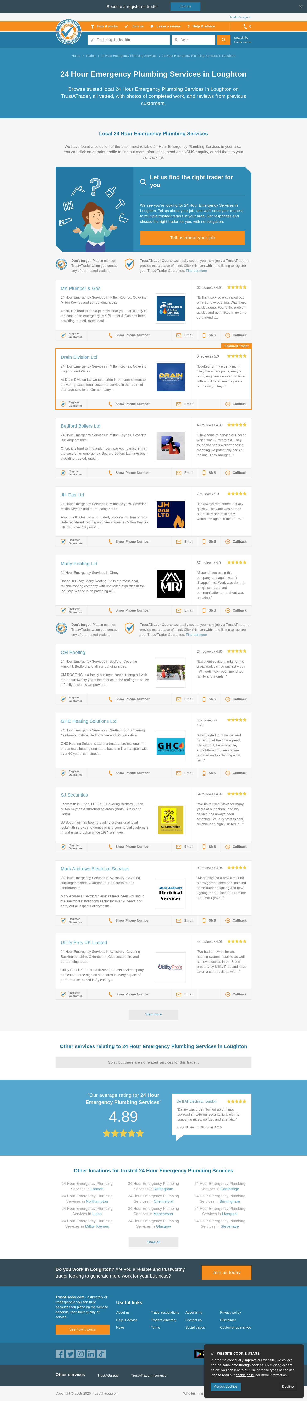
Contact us (193, 1320)
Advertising (193, 1312)
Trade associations (165, 1312)
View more (153, 1014)
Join (185, 6)
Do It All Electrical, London (197, 1101)
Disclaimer (228, 1320)
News (120, 1327)
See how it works (82, 1329)
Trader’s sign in (240, 17)
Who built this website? (200, 1393)
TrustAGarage (108, 1375)
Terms (155, 1327)
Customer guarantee (235, 1327)
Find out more (196, 271)
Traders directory (164, 1320)
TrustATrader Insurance (149, 1375)
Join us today (227, 1272)
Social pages (195, 1327)
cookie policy (245, 1375)
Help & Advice (126, 1320)
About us (123, 1312)
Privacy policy (230, 1312)
